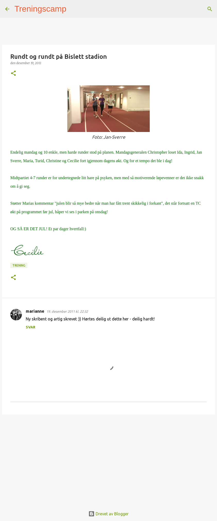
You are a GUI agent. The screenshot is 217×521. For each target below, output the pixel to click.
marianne (35, 311)
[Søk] (74, 9)
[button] (13, 73)
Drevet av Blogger (108, 513)
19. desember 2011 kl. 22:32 (67, 311)
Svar (30, 327)
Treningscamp (40, 8)
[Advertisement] (108, 458)
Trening (18, 265)
